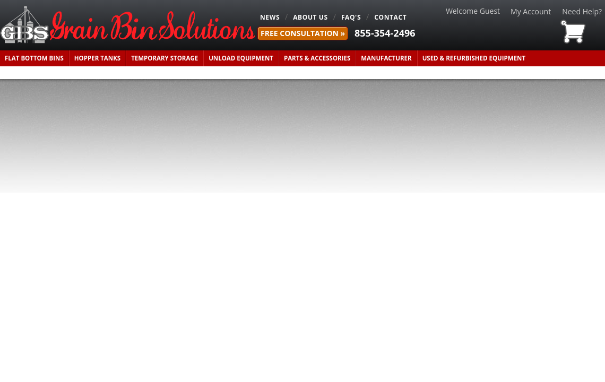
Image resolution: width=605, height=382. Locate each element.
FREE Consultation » (303, 33)
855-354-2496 (385, 33)
